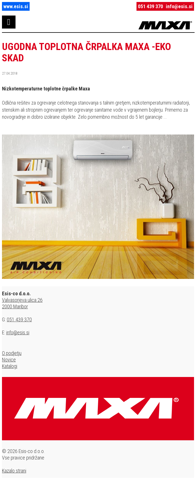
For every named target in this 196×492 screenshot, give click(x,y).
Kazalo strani (14, 471)
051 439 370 (150, 6)
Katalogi (9, 366)
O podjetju (11, 353)
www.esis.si (15, 6)
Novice (9, 360)
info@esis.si (179, 6)
